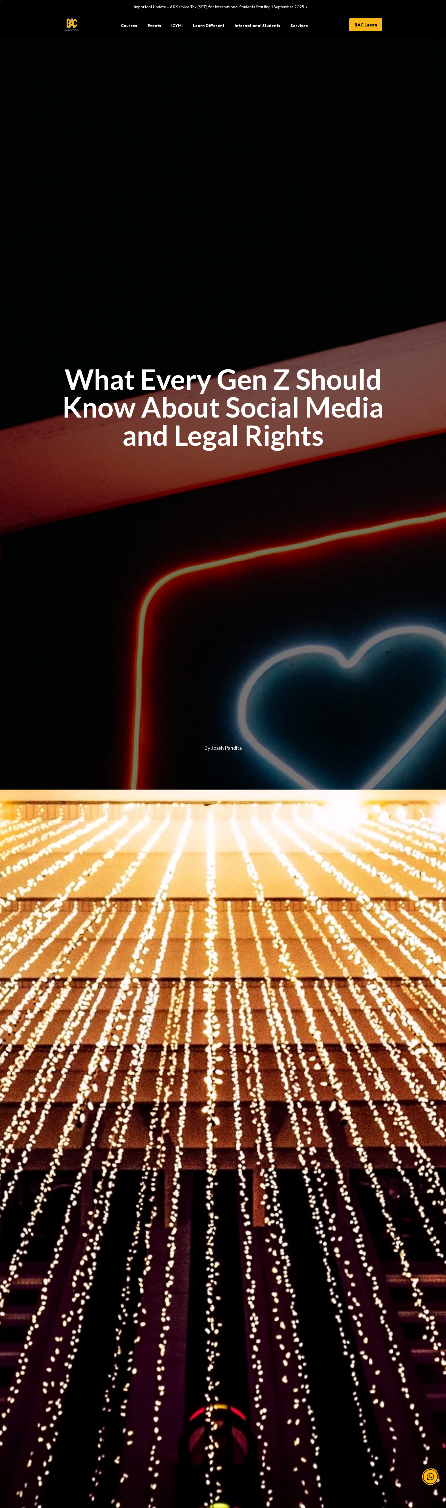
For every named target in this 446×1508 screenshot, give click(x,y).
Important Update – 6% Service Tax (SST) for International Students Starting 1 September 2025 (221, 6)
